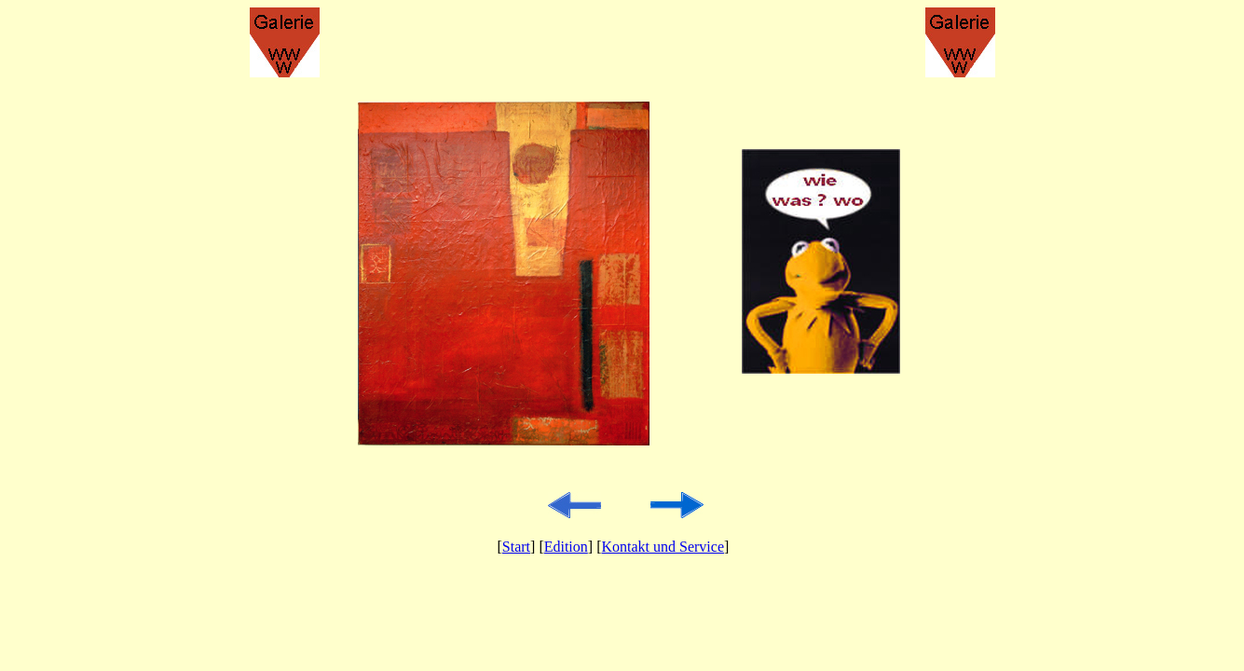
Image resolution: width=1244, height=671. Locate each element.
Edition (566, 547)
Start (516, 547)
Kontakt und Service (662, 547)
